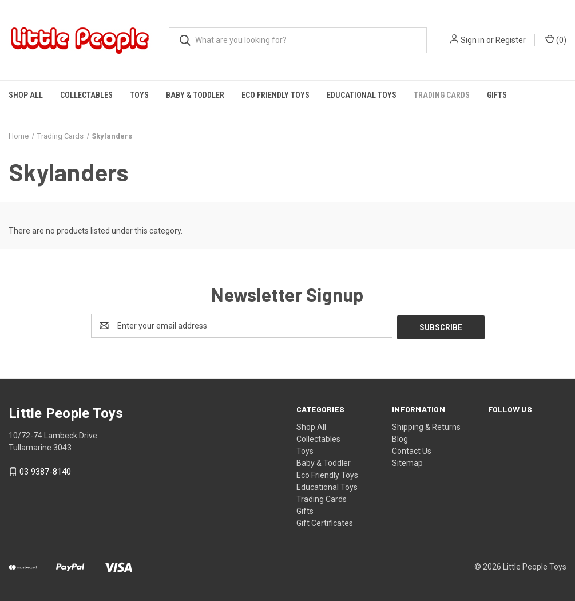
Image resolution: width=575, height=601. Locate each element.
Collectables (86, 95)
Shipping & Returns (426, 425)
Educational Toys (361, 95)
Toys (139, 95)
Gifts (497, 95)
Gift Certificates (324, 521)
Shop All (26, 95)
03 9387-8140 (45, 470)
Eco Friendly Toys (275, 95)
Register (510, 40)
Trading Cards (442, 95)
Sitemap (407, 461)
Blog (400, 437)
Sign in (473, 40)
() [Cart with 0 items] (555, 39)
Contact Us (411, 449)
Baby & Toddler (195, 95)
